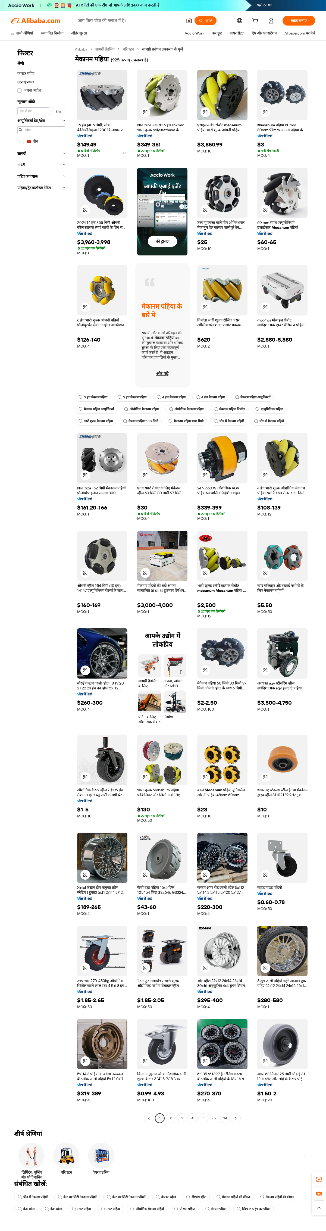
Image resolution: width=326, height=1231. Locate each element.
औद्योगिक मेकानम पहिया (141, 409)
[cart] (256, 21)
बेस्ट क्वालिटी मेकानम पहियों (77, 1197)
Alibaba (81, 49)
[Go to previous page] (149, 1118)
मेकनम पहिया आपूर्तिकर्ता (252, 397)
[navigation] (41, 584)
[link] (319, 1179)
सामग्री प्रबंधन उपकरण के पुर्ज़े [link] (162, 49)
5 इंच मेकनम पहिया (93, 397)
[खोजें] (206, 20)
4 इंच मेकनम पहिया (171, 397)
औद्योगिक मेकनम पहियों (147, 1209)
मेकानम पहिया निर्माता (229, 409)
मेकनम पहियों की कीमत (233, 1197)
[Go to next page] (236, 1118)
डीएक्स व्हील (166, 1197)
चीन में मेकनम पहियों (229, 421)
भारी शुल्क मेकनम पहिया (96, 421)
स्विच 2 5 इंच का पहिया (253, 1209)
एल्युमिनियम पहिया (269, 409)
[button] (189, 20)
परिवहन (128, 49)
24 (225, 1118)
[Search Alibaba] (129, 21)
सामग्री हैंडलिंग (105, 49)
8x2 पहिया (81, 1209)
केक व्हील (26, 1209)
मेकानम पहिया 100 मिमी (140, 421)
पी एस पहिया (184, 1209)
